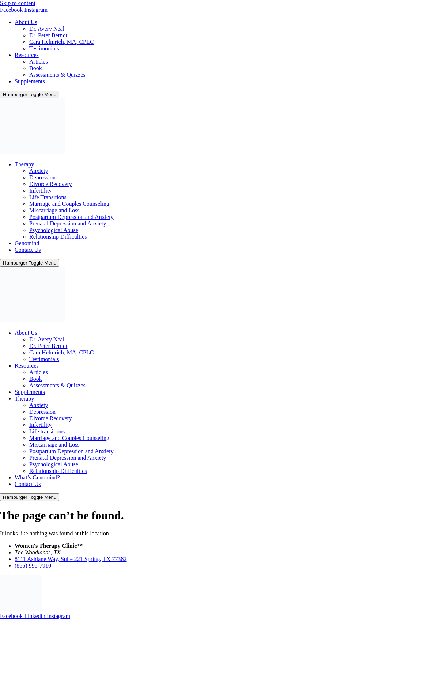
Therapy (24, 164)
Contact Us (28, 250)
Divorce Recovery (50, 184)
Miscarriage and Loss (54, 210)
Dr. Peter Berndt (48, 35)
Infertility (40, 190)
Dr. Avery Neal (46, 29)
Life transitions (47, 431)
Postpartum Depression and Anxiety (71, 217)
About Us (26, 22)
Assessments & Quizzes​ (57, 75)
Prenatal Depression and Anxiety (67, 223)
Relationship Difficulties (58, 237)
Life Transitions (48, 197)
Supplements (30, 81)
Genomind (27, 243)
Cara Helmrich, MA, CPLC (61, 42)
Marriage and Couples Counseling (69, 204)
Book (35, 68)
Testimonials (44, 48)
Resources (27, 55)
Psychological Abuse (53, 230)
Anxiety (38, 171)
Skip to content (17, 3)
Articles (38, 61)
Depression (42, 177)
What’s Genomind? (37, 477)
